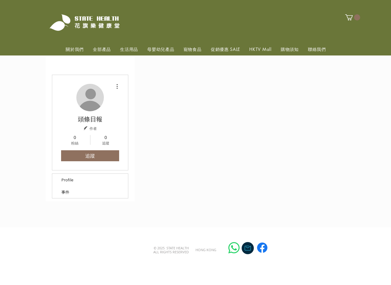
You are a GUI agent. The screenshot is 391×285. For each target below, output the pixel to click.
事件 (65, 192)
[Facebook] (262, 248)
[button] (352, 17)
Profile (67, 180)
